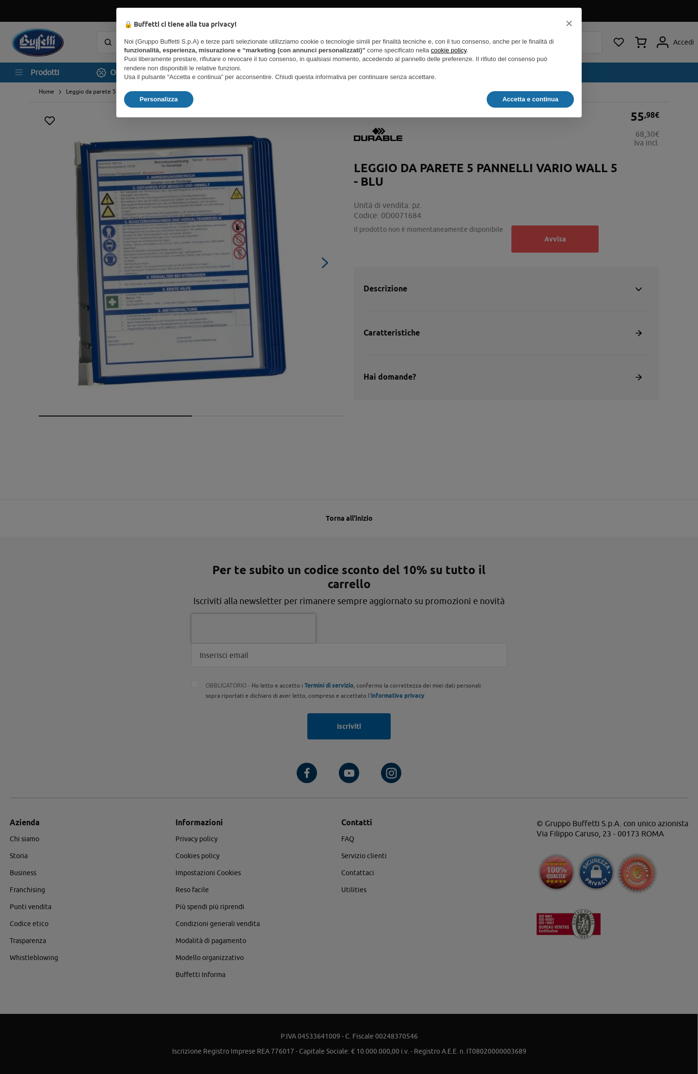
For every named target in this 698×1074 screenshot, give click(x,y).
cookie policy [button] (448, 50)
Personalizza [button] (159, 99)
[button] (569, 23)
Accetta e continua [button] (530, 99)
